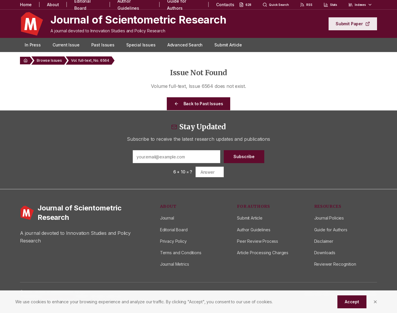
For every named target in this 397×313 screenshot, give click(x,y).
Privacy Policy (173, 241)
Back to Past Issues (198, 103)
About (53, 4)
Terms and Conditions (180, 252)
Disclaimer (323, 241)
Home (25, 4)
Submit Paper (353, 23)
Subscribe (244, 156)
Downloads (325, 252)
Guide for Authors (330, 229)
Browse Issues (49, 60)
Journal (167, 217)
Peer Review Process (257, 241)
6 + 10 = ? (182, 171)
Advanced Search (185, 44)
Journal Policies (329, 217)
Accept (352, 301)
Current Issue (66, 44)
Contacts (225, 4)
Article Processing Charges (262, 252)
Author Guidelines (253, 229)
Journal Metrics (174, 264)
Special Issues (141, 44)
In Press (33, 44)
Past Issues (103, 44)
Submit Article (228, 44)
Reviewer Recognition (335, 264)
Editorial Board (174, 229)
